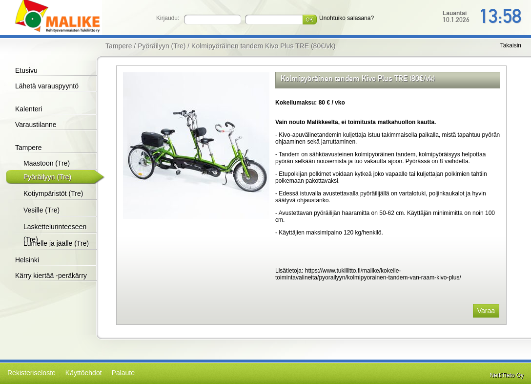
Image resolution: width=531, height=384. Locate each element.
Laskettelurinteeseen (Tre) (54, 233)
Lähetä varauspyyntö (47, 86)
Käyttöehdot (83, 373)
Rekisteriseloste (31, 373)
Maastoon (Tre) (46, 163)
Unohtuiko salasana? (346, 18)
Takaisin (510, 45)
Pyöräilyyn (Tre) (47, 177)
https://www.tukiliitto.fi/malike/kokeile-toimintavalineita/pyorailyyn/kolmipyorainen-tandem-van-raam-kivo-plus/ (368, 274)
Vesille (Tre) (41, 210)
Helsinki (27, 260)
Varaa (486, 311)
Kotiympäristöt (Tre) (53, 193)
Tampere (28, 147)
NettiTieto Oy (507, 375)
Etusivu (26, 70)
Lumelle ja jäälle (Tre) (56, 243)
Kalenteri (28, 109)
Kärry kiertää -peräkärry (51, 275)
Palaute (123, 373)
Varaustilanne (36, 124)
